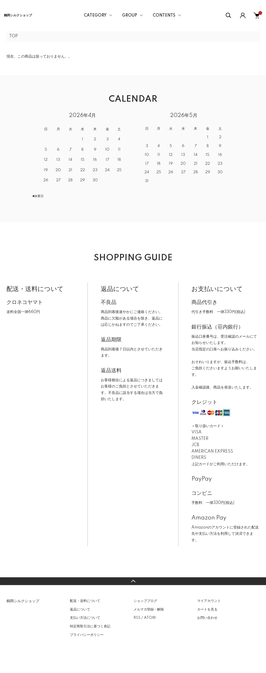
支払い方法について (85, 618)
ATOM (150, 618)
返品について (80, 609)
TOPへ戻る (133, 581)
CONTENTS (164, 15)
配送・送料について (85, 601)
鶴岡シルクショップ (18, 15)
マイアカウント (209, 601)
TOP (13, 36)
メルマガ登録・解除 (149, 609)
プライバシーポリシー (87, 635)
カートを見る (207, 609)
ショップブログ (145, 601)
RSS (137, 618)
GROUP (129, 15)
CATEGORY (95, 15)
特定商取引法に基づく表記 (90, 626)
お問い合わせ (207, 618)
